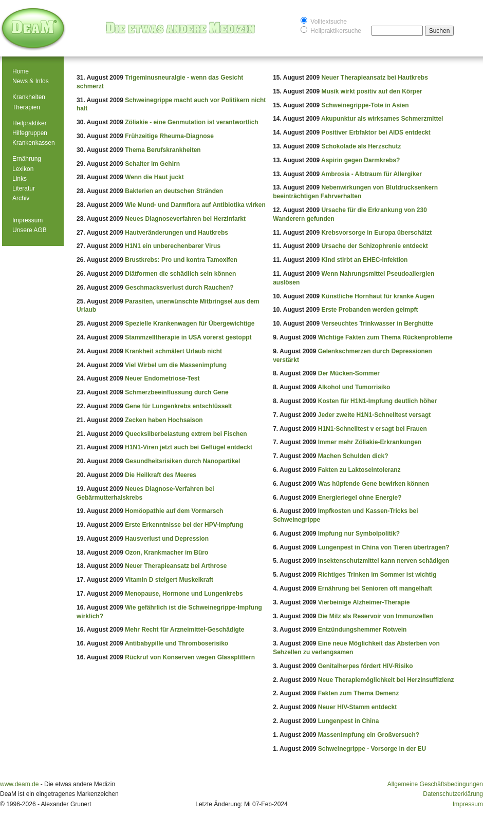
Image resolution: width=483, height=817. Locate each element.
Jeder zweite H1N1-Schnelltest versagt (374, 415)
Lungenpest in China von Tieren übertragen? (384, 547)
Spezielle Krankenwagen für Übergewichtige (189, 323)
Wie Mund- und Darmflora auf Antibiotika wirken (195, 204)
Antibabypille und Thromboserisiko (176, 643)
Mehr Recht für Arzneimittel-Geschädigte (184, 629)
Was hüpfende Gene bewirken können (373, 483)
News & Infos (30, 81)
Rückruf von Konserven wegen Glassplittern (190, 657)
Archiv (20, 198)
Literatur (23, 188)
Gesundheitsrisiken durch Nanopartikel (182, 461)
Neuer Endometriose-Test (162, 378)
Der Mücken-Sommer (349, 373)
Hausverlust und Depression (167, 538)
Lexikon (22, 169)
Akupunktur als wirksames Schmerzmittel (382, 118)
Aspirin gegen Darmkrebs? (360, 160)
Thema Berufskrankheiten (162, 150)
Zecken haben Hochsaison (163, 420)
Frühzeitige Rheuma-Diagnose (169, 136)
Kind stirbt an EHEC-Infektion (364, 259)
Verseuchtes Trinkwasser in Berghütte (377, 323)
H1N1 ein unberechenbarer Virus (172, 246)
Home (20, 71)
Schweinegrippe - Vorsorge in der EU (372, 748)
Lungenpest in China (348, 721)
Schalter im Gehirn (152, 163)
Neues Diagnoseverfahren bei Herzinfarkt (185, 218)
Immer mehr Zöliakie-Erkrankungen (369, 442)
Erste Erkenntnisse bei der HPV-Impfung (184, 524)
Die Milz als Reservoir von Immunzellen (375, 616)
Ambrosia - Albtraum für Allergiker (371, 174)
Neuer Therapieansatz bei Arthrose (176, 565)
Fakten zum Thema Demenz (358, 693)
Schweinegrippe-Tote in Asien (364, 105)
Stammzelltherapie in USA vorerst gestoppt (188, 337)
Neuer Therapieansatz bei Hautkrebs (374, 77)
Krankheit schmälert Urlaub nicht (173, 351)
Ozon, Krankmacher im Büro (166, 552)
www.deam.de (19, 784)
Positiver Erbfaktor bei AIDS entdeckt (375, 132)
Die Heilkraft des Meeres (160, 475)
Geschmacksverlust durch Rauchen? (179, 287)
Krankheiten (28, 97)
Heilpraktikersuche (331, 30)
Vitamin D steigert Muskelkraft (169, 579)
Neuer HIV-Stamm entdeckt (357, 707)
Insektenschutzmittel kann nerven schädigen (383, 560)
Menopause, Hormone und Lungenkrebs (184, 593)
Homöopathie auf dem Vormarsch (174, 511)
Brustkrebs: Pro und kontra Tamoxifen (181, 259)
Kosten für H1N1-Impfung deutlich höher (377, 401)
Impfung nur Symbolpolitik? (359, 533)
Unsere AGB (29, 230)
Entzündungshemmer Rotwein (362, 629)
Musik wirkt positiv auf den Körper (371, 91)
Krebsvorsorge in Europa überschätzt (376, 232)
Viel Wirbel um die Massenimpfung (176, 365)
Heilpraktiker (29, 123)
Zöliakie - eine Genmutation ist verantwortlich (191, 122)
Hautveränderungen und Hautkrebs (176, 232)
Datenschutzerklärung (453, 793)
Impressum (27, 220)
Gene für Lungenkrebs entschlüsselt (178, 406)
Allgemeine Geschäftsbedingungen (435, 784)
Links (19, 178)
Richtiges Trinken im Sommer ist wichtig (377, 574)
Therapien (26, 107)
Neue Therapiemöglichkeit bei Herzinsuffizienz (386, 679)
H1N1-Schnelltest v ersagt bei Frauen (372, 428)
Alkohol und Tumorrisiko (354, 387)
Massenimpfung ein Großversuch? (368, 734)
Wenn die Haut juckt (154, 177)
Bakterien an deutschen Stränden (174, 191)
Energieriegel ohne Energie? (360, 497)
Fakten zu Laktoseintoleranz (359, 469)
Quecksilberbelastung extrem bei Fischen (186, 434)
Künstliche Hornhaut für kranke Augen (377, 296)
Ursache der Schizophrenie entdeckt (374, 246)
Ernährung (26, 158)
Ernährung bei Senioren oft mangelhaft (375, 588)
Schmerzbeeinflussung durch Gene (176, 392)
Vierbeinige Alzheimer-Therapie (364, 602)
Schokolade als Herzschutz (361, 146)
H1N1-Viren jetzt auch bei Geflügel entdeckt (188, 447)
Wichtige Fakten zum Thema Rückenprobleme (385, 337)
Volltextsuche (324, 21)
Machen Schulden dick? (353, 456)
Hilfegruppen (29, 133)
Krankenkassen (33, 142)
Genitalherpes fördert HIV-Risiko (365, 666)
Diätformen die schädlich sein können (180, 273)
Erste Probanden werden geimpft (369, 309)
